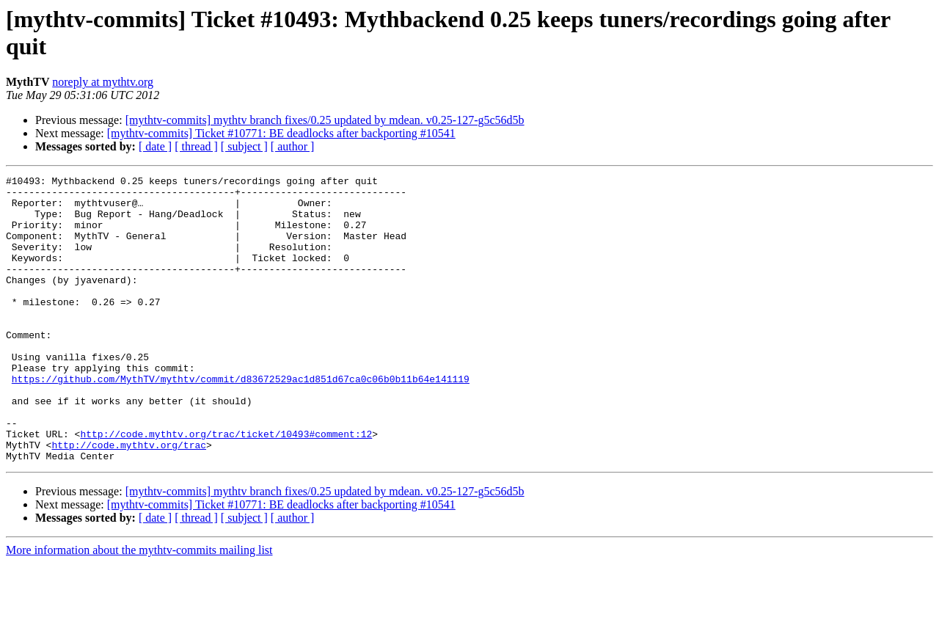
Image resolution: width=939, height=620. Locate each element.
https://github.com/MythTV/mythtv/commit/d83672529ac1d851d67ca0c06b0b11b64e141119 (241, 420)
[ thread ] (196, 146)
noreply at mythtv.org (102, 82)
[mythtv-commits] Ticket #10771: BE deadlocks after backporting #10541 (281, 133)
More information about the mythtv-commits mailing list (139, 607)
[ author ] (293, 146)
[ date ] (155, 146)
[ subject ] (244, 146)
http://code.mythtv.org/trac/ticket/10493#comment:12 (226, 486)
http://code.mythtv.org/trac (128, 499)
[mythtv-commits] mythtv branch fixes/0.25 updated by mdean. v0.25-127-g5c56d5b (325, 120)
